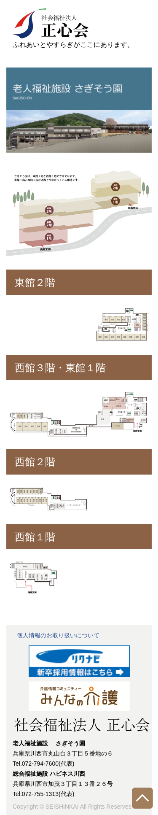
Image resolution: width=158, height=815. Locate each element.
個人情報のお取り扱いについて (58, 635)
